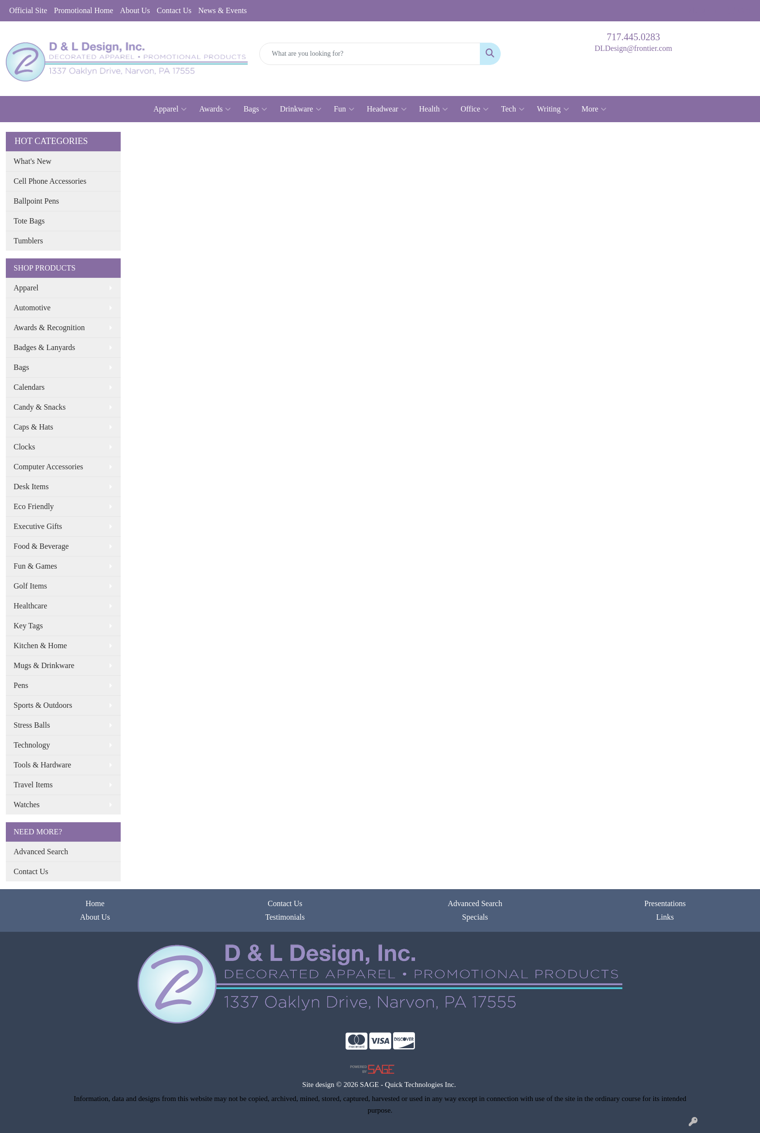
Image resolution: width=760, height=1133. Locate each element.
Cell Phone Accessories (50, 181)
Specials (475, 917)
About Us (135, 10)
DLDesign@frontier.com (633, 48)
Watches (27, 804)
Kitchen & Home (40, 645)
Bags (255, 109)
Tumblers (28, 241)
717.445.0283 (633, 37)
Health (433, 109)
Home (94, 903)
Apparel (170, 109)
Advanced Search (41, 851)
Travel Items (33, 785)
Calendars (29, 387)
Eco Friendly (34, 506)
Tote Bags (29, 221)
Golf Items (30, 586)
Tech (512, 109)
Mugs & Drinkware (44, 665)
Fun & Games (35, 566)
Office (474, 109)
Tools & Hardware (42, 765)
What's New (32, 161)
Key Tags (28, 626)
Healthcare (30, 606)
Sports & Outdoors (43, 705)
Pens (21, 685)
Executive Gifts (38, 526)
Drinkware (300, 109)
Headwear (387, 109)
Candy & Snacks (40, 407)
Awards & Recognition (49, 327)
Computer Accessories (48, 467)
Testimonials (285, 917)
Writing (553, 109)
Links (665, 917)
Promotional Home (83, 10)
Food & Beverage (41, 546)
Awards (215, 109)
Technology (32, 745)
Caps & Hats (33, 427)
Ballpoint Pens (36, 201)
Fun (344, 109)
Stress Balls (32, 725)
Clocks (24, 447)
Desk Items (31, 486)
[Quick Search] (370, 54)
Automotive (32, 307)
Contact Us (174, 10)
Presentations (664, 903)
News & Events (222, 10)
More (594, 109)
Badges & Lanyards (44, 347)
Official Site (28, 10)
